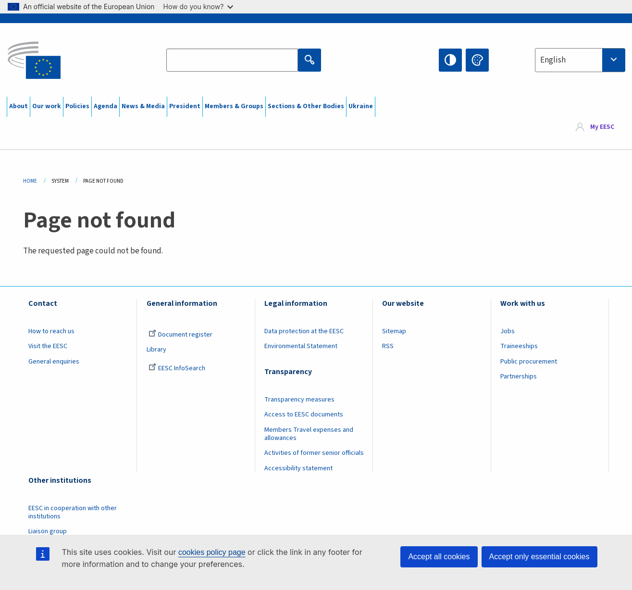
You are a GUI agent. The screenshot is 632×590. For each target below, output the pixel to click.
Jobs (507, 331)
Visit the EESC (47, 346)
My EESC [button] (602, 127)
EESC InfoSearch (177, 368)
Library (156, 349)
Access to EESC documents (303, 414)
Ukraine (360, 106)
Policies (77, 106)
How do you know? (198, 6)
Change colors (477, 60)
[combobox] (580, 60)
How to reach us (51, 331)
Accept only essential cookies (539, 556)
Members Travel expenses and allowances (308, 434)
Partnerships (518, 376)
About (18, 106)
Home (30, 181)
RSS (388, 346)
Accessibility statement (298, 468)
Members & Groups (234, 106)
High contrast (450, 60)
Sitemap (394, 331)
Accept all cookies (439, 556)
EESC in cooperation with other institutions (72, 512)
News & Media (143, 106)
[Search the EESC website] (232, 60)
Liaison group (47, 531)
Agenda (105, 106)
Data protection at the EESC (304, 331)
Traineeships (519, 346)
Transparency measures (299, 399)
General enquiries (53, 361)
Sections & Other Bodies (306, 106)
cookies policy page (212, 552)
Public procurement (528, 361)
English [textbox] (553, 60)
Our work (46, 106)
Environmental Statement (300, 346)
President (184, 106)
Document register (180, 334)
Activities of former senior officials (314, 453)
